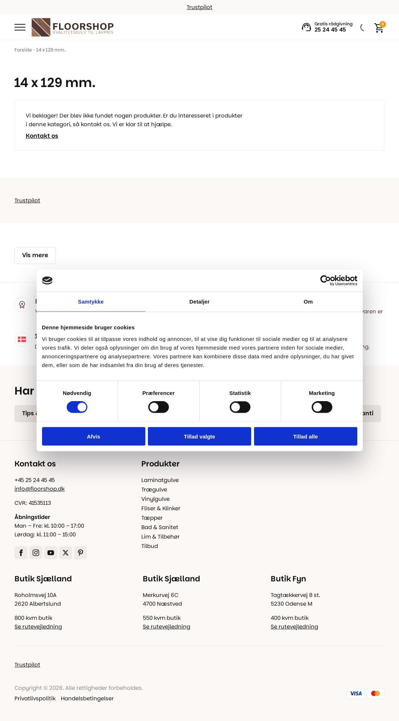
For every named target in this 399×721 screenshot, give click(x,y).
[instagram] (35, 552)
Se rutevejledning (38, 626)
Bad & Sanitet (159, 527)
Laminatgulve (160, 480)
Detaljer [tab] (200, 301)
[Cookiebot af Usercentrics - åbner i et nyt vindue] (325, 280)
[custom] (80, 552)
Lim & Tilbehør (160, 536)
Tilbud (149, 546)
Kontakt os (42, 136)
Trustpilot (199, 7)
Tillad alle (305, 436)
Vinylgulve (155, 498)
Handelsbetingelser (87, 698)
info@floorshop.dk (39, 488)
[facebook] (21, 552)
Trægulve (154, 489)
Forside (23, 50)
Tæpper (152, 517)
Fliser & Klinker (160, 508)
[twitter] (65, 552)
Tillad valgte (199, 436)
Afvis (93, 436)
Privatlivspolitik (34, 698)
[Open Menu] (19, 27)
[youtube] (50, 552)
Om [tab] (308, 301)
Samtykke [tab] (91, 301)
